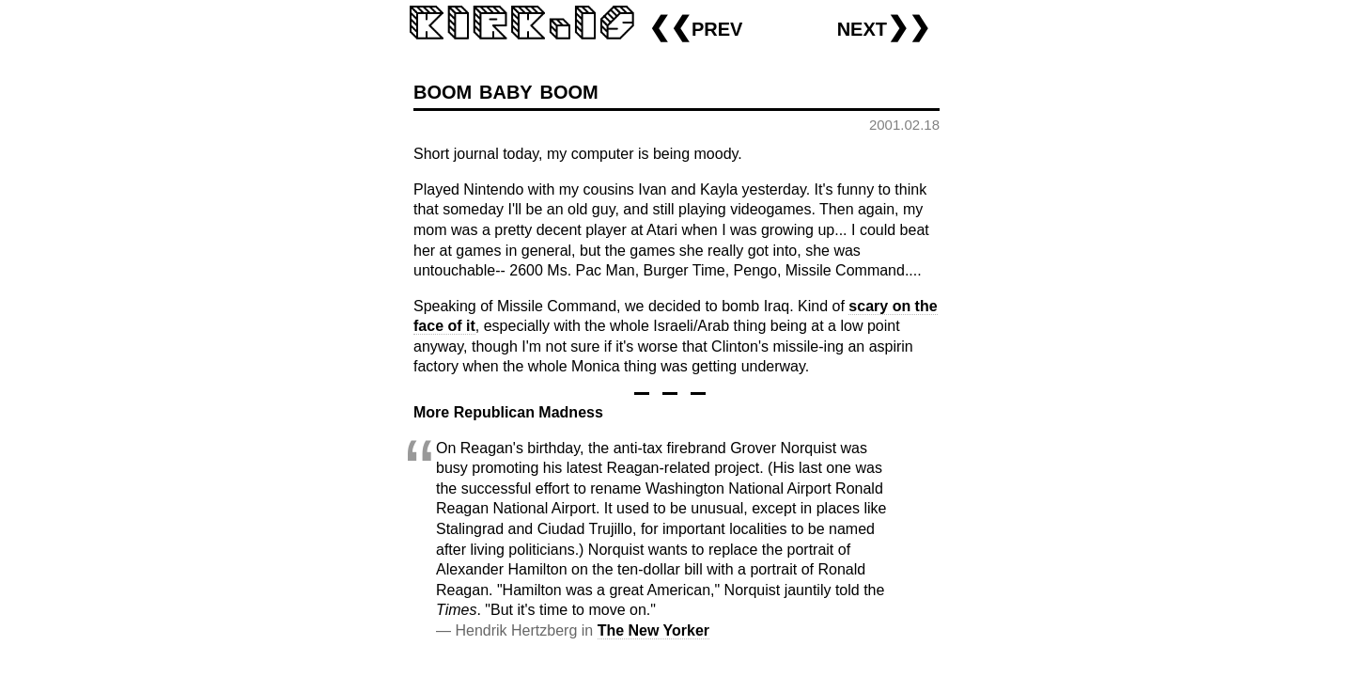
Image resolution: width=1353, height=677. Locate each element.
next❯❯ (883, 26)
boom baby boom (506, 89)
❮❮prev (695, 26)
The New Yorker (653, 630)
